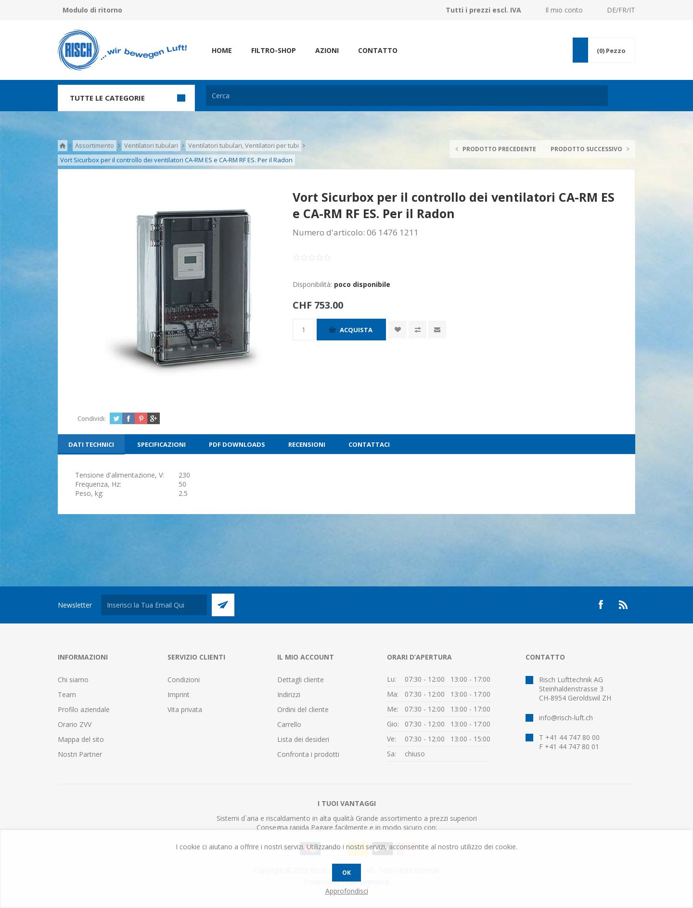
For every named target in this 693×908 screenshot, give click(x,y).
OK (346, 873)
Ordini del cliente (303, 709)
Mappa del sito (81, 739)
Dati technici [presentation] (91, 444)
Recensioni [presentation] (306, 444)
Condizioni (183, 679)
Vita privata (184, 709)
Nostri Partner (80, 754)
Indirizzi (288, 694)
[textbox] (407, 95)
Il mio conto (564, 9)
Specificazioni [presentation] (161, 444)
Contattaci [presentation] (369, 444)
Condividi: (91, 418)
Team (67, 694)
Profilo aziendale (84, 709)
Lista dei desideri (303, 739)
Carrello (289, 724)
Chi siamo (73, 679)
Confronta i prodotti (308, 754)
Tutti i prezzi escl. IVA (483, 9)
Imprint (178, 694)
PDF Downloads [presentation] (237, 444)
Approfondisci (346, 890)
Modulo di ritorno (92, 9)
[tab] (91, 444)
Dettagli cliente (300, 679)
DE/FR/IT (621, 9)
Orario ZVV (74, 724)
